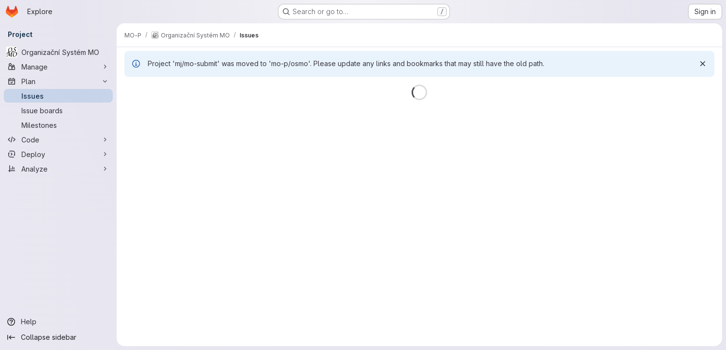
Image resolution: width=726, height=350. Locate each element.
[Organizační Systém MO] (58, 52)
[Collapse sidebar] (58, 337)
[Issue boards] (58, 110)
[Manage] (58, 66)
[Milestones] (58, 125)
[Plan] (58, 81)
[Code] (58, 139)
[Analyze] (58, 168)
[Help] (58, 322)
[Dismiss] (703, 64)
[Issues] (58, 96)
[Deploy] (58, 154)
